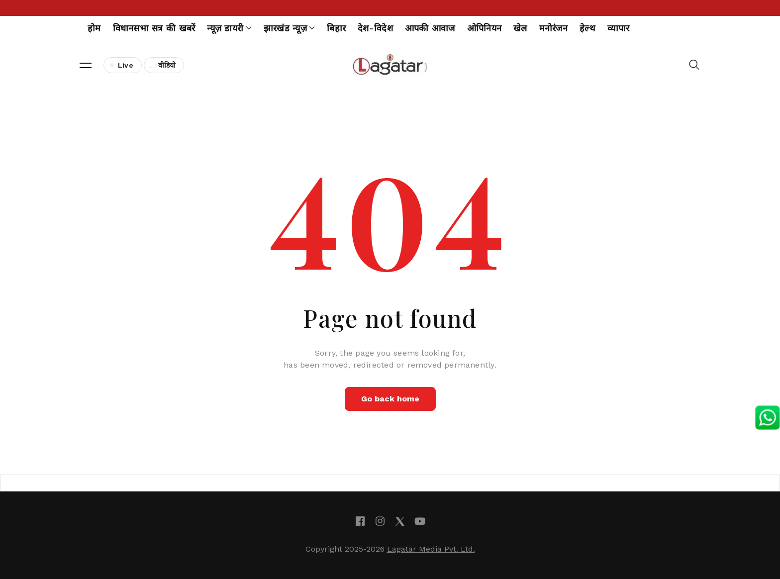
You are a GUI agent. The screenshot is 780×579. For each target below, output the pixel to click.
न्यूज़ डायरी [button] (229, 28)
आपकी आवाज (430, 28)
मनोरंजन (553, 28)
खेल (520, 28)
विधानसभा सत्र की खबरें (154, 28)
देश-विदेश (375, 28)
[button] (86, 65)
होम (94, 28)
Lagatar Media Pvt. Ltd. (431, 549)
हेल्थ (587, 28)
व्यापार (618, 28)
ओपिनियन (484, 28)
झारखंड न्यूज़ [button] (289, 28)
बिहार (336, 28)
